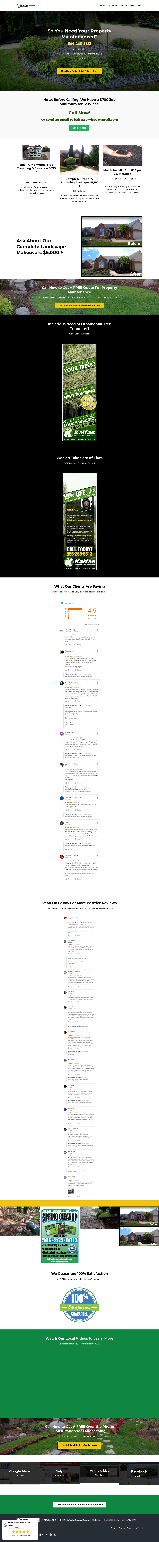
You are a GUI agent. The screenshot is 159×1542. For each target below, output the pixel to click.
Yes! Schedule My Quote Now (79, 1445)
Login (139, 5)
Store (102, 5)
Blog (132, 5)
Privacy (122, 1528)
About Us (123, 5)
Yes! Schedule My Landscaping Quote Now (79, 305)
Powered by (20, 1536)
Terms (113, 1528)
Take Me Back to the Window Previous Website (79, 1504)
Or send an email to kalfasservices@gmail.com (79, 119)
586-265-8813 (79, 128)
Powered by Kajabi (135, 1528)
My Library (112, 5)
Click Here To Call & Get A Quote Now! (79, 71)
